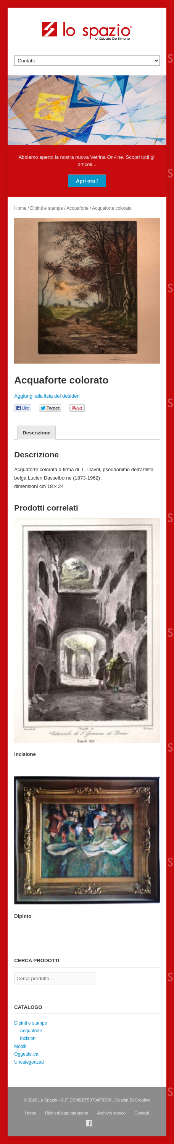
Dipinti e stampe (46, 208)
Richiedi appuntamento (66, 1113)
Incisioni (28, 1038)
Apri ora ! (87, 181)
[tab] (36, 433)
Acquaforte (77, 208)
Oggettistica (26, 1054)
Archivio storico (111, 1113)
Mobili (20, 1046)
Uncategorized (29, 1062)
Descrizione (36, 433)
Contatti (141, 1113)
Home (20, 208)
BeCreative (140, 1100)
